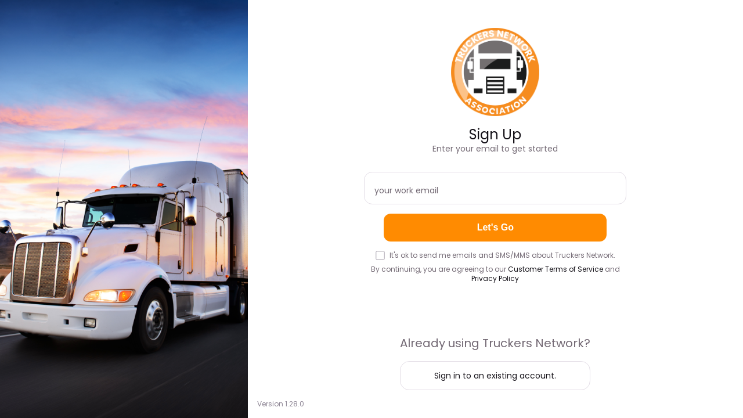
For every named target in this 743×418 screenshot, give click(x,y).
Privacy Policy (495, 278)
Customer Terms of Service (555, 269)
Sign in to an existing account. (495, 375)
